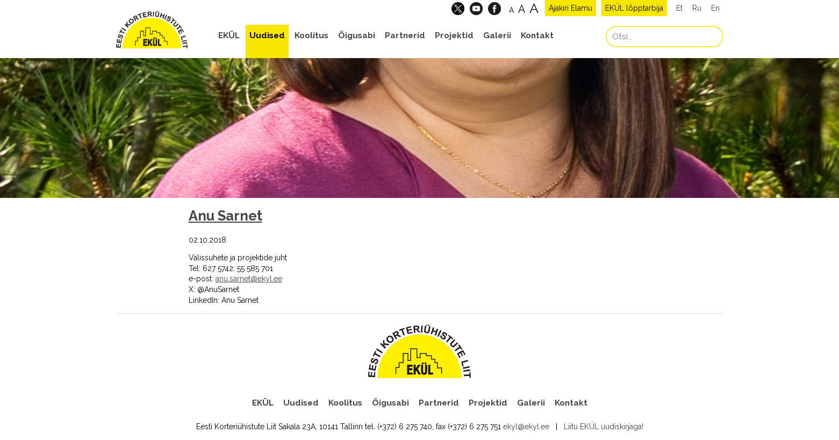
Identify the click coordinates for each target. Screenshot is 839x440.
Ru (696, 8)
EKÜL (229, 35)
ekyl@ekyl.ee (526, 426)
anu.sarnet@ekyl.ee (249, 278)
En (715, 8)
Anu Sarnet (225, 216)
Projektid (454, 35)
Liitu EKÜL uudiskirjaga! (603, 426)
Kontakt (537, 35)
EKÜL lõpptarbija (634, 8)
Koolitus (311, 35)
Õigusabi (356, 35)
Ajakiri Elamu (570, 8)
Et (679, 8)
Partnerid (405, 35)
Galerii (497, 35)
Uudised (267, 35)
